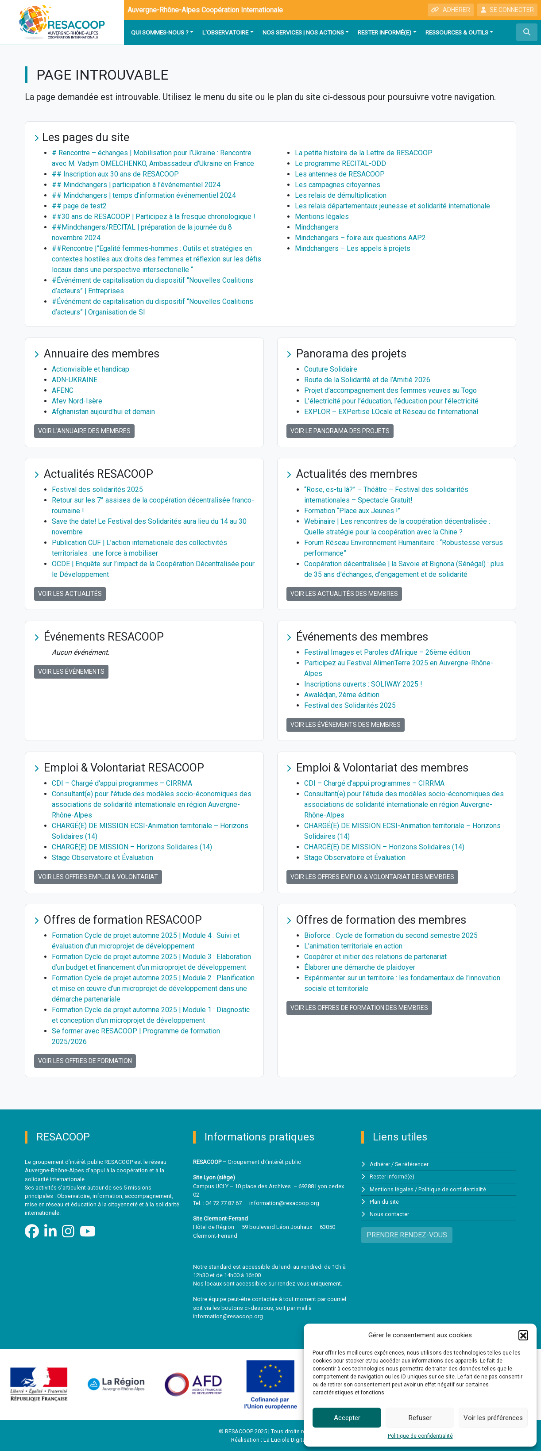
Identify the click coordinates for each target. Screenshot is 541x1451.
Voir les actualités (70, 593)
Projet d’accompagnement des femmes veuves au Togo (390, 390)
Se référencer (412, 1164)
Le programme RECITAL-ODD (340, 163)
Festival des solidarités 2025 (97, 489)
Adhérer (380, 1164)
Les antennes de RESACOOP (340, 174)
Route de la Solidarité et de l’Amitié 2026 (367, 380)
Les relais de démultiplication (340, 195)
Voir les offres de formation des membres (359, 1007)
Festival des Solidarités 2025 (350, 705)
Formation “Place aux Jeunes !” (352, 511)
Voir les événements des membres (345, 724)
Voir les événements (71, 671)
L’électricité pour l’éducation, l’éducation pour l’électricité (391, 401)
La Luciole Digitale (286, 1439)
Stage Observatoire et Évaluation (102, 857)
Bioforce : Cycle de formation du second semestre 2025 (391, 935)
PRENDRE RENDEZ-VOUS (407, 1235)
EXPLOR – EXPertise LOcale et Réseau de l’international (391, 411)
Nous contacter (389, 1214)
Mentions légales (322, 216)
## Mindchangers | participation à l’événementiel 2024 (136, 184)
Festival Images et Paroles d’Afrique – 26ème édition (387, 652)
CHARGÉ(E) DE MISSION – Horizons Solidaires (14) (132, 847)
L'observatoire (225, 32)
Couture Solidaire (330, 369)
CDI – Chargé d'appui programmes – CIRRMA (122, 783)
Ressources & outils (456, 32)
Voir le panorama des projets (340, 430)
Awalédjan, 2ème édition (341, 695)
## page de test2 (79, 206)
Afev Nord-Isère (77, 401)
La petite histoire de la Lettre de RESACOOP (364, 153)
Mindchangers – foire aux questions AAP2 (360, 238)
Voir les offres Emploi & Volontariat (98, 876)
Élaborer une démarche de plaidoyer (359, 967)
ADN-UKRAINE (74, 380)
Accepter (347, 1418)
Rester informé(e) (384, 32)
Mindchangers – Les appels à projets (352, 248)
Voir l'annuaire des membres (84, 430)
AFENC (62, 390)
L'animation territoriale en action (353, 946)
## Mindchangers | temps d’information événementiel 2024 (144, 195)
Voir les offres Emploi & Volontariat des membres (372, 876)
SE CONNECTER (507, 9)
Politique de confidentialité (420, 1436)
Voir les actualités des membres (344, 593)
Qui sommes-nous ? (160, 32)
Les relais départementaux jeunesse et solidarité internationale (392, 206)
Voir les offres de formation (85, 1060)
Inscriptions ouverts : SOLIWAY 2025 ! (363, 684)
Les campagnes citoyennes (337, 184)
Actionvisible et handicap (90, 369)
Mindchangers (317, 227)
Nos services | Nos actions (303, 32)
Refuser (420, 1418)
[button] (523, 1335)
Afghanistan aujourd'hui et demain (103, 411)
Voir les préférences (493, 1418)
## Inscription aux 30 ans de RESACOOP (115, 174)
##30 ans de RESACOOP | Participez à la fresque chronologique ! (154, 216)
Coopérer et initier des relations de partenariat (375, 956)
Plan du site (384, 1201)
